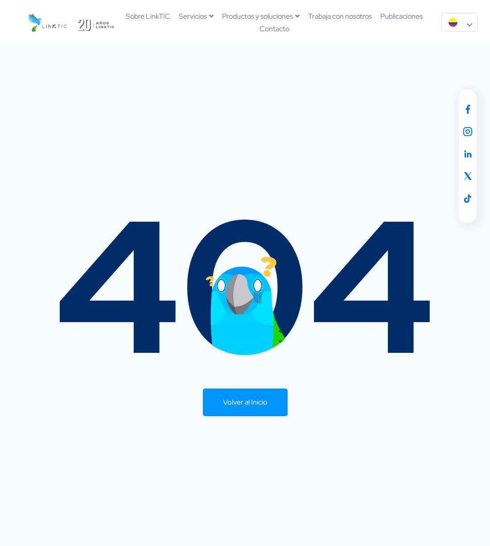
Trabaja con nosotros (340, 16)
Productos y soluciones (261, 16)
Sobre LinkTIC (148, 16)
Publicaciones (401, 16)
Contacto (274, 28)
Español (453, 22)
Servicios (196, 16)
